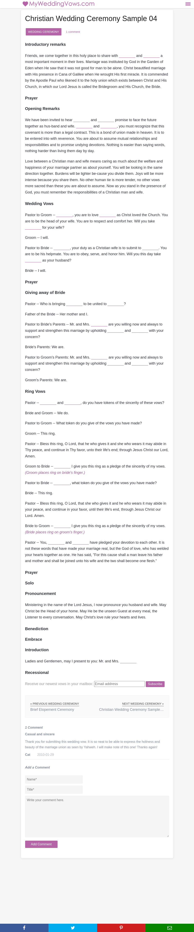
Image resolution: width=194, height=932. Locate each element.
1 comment (73, 31)
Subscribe (155, 684)
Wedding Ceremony (43, 31)
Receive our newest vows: (59, 684)
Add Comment (41, 844)
